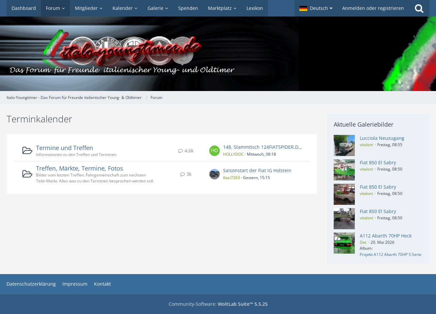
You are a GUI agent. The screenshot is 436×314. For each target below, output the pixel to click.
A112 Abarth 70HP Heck (386, 236)
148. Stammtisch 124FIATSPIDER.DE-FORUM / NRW (278, 147)
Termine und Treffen (64, 148)
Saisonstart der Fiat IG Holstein (257, 170)
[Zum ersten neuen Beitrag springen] (214, 150)
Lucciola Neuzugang (382, 138)
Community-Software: (218, 304)
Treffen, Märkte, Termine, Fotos (79, 168)
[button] (315, 8)
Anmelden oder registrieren (373, 8)
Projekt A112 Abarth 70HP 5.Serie (390, 254)
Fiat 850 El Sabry (378, 162)
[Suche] (419, 8)
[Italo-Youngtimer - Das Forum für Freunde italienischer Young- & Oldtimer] (218, 53)
